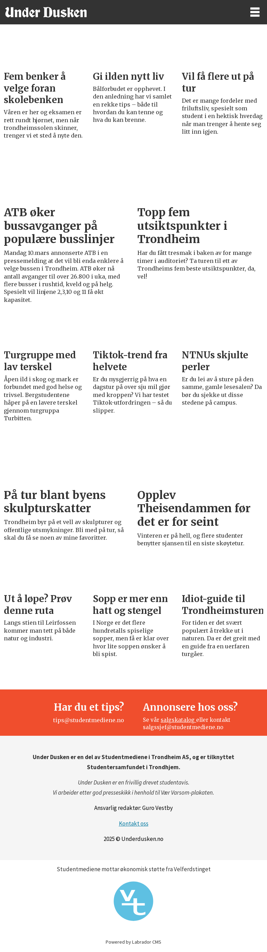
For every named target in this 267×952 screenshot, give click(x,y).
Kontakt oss (133, 823)
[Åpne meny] (255, 12)
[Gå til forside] (118, 12)
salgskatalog (178, 720)
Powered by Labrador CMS (133, 942)
